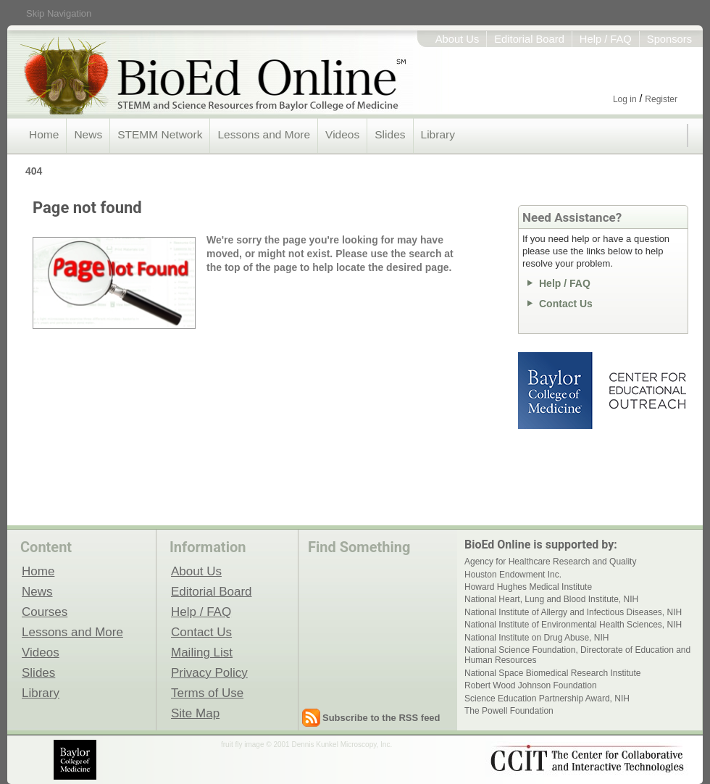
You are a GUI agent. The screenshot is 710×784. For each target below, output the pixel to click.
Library (438, 134)
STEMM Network (159, 134)
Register (661, 99)
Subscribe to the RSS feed (381, 717)
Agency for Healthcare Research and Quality (550, 561)
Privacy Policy (209, 672)
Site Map (195, 713)
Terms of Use (207, 692)
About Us (457, 39)
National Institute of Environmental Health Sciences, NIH (573, 625)
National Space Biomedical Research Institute (552, 673)
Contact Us (566, 303)
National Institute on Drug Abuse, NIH (536, 638)
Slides (390, 134)
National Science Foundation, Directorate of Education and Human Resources (577, 655)
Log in (625, 99)
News (88, 134)
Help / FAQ (606, 39)
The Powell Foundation (509, 711)
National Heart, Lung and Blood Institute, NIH (551, 599)
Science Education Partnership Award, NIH (547, 698)
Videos (342, 134)
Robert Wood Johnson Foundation (530, 685)
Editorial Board (529, 39)
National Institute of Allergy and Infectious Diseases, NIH (573, 612)
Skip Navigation (58, 13)
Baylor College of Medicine (556, 390)
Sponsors (669, 39)
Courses (44, 611)
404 (33, 171)
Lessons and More (263, 134)
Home (44, 134)
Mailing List (202, 652)
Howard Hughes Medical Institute (528, 587)
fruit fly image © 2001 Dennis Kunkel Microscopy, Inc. (306, 744)
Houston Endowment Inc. (512, 575)
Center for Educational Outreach (646, 390)
